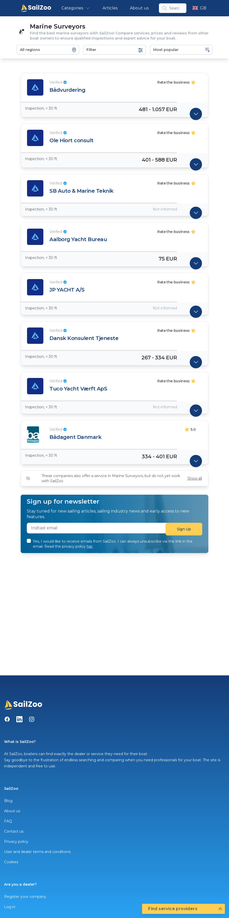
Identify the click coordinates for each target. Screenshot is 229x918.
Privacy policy (16, 841)
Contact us (13, 831)
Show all (194, 478)
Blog (8, 800)
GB (199, 8)
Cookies (11, 862)
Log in (9, 906)
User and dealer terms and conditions (37, 851)
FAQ (8, 821)
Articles (110, 8)
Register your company (25, 896)
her (90, 546)
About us (139, 8)
